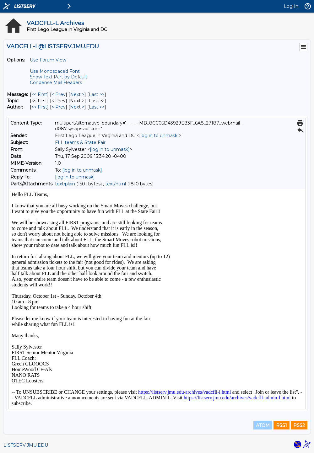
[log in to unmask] (159, 135)
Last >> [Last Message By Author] (97, 107)
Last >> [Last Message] (97, 94)
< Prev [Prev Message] (58, 94)
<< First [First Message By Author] (39, 107)
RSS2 (299, 425)
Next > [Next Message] (77, 94)
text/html (115, 184)
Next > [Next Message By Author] (77, 107)
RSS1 (281, 425)
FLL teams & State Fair (80, 142)
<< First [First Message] (39, 94)
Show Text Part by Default (58, 77)
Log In (291, 6)
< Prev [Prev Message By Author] (58, 107)
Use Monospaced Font (55, 71)
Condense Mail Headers (56, 82)
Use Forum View (48, 60)
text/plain (65, 184)
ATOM (263, 425)
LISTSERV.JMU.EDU (25, 445)
